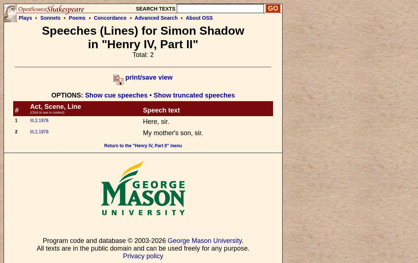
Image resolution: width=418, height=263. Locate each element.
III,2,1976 (39, 120)
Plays (25, 18)
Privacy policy (143, 256)
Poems (77, 18)
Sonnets (50, 18)
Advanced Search (156, 18)
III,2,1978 (39, 131)
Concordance (110, 18)
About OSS (199, 18)
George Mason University (205, 240)
